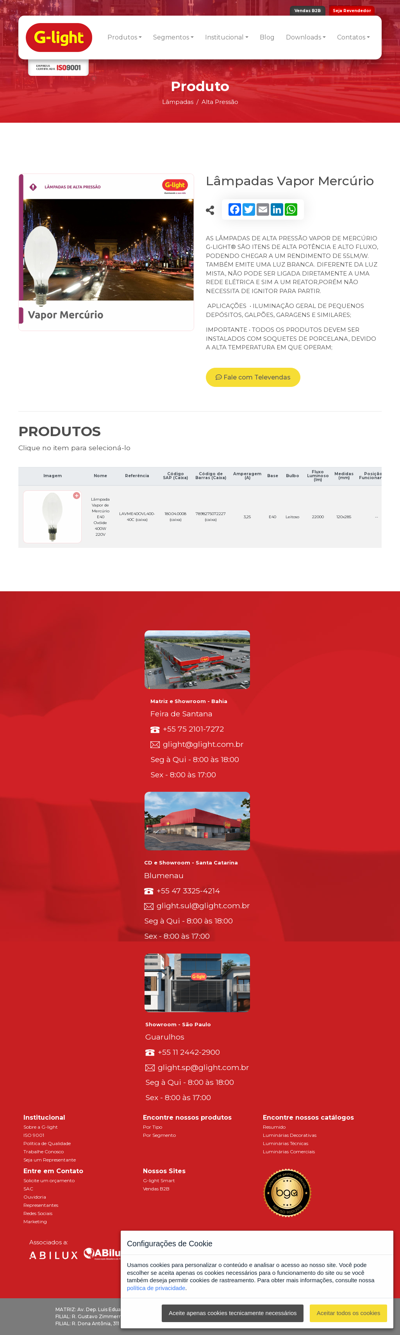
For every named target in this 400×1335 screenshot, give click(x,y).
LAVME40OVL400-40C (137, 516)
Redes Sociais (37, 1213)
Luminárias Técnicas (285, 1143)
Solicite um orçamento (49, 1180)
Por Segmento (159, 1135)
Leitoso (292, 516)
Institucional (224, 37)
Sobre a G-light (40, 1127)
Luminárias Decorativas (289, 1135)
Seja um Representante (49, 1160)
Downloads (303, 37)
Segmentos (171, 37)
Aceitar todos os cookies (348, 1313)
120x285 (343, 516)
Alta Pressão (220, 102)
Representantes (40, 1205)
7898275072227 (211, 516)
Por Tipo (152, 1127)
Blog (267, 37)
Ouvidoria (34, 1197)
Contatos (351, 37)
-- (376, 516)
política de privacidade (156, 1288)
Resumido (274, 1127)
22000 (318, 516)
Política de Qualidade (47, 1143)
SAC (28, 1189)
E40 (272, 516)
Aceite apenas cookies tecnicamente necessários (233, 1313)
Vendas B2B (308, 10)
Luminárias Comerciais (289, 1151)
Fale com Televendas (253, 377)
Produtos (122, 37)
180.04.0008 (175, 516)
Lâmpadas (177, 102)
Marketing (35, 1221)
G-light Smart (159, 1180)
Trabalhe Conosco (43, 1151)
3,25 (247, 516)
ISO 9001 (33, 1135)
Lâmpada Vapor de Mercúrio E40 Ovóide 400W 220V (100, 517)
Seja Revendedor (352, 10)
